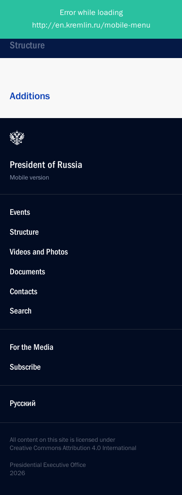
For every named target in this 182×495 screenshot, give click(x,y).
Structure (27, 45)
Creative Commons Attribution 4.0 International (73, 448)
